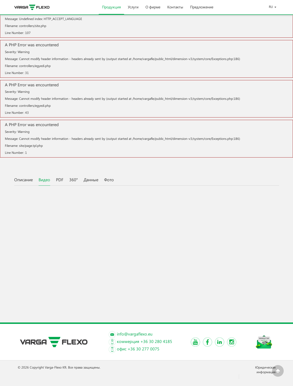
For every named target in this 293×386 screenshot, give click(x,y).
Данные (91, 179)
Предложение (202, 9)
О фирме (153, 9)
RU (272, 6)
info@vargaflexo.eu (134, 334)
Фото (109, 179)
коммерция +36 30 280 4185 (144, 341)
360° (73, 179)
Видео (44, 179)
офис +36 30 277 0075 (138, 349)
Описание (23, 179)
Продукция (111, 9)
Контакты (175, 9)
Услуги (133, 9)
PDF (59, 179)
